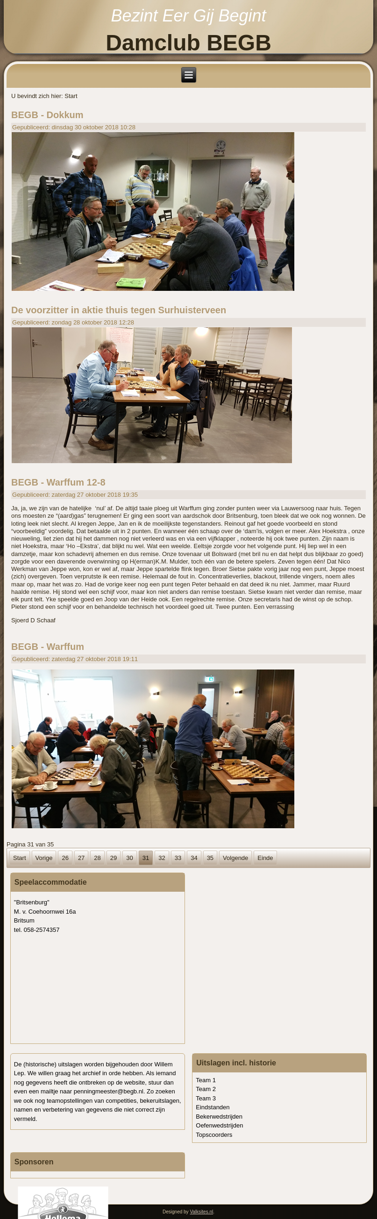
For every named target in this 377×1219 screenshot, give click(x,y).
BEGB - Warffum (47, 646)
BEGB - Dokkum (47, 115)
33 (178, 857)
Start (19, 857)
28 (97, 857)
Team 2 (206, 1088)
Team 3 (206, 1098)
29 (113, 857)
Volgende (235, 857)
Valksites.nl (201, 1211)
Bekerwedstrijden (219, 1116)
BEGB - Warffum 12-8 (58, 482)
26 (65, 857)
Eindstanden (212, 1107)
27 (81, 857)
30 (129, 857)
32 (161, 857)
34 (194, 857)
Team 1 (206, 1080)
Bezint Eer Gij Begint (188, 15)
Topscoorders (214, 1134)
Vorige (44, 857)
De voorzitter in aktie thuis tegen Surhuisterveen (118, 310)
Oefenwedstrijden (219, 1125)
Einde (265, 857)
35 (210, 857)
